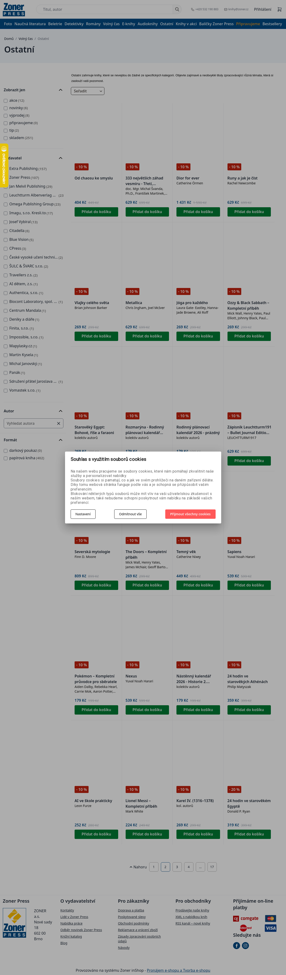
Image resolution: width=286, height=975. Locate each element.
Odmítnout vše (130, 514)
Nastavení (83, 514)
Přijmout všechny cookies (190, 514)
